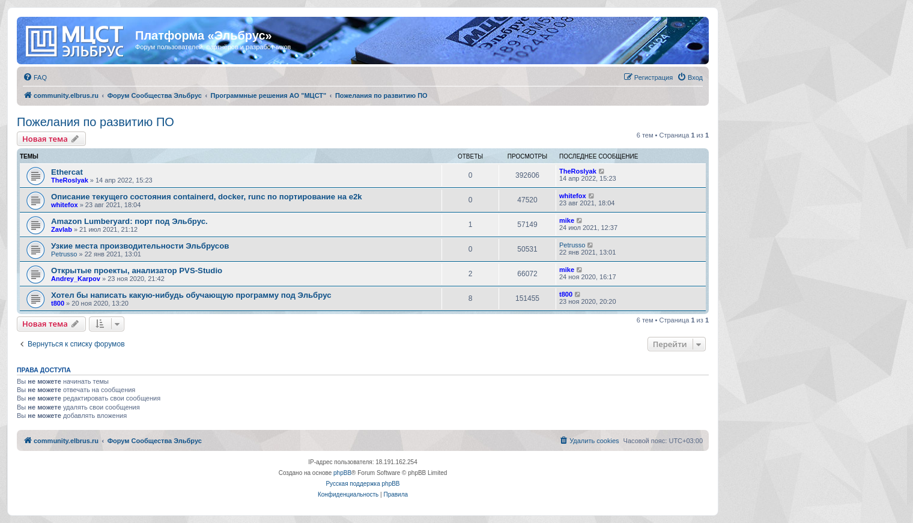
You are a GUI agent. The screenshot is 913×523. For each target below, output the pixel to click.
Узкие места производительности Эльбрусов (140, 245)
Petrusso (64, 254)
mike (566, 220)
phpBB (342, 473)
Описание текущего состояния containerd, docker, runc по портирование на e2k (206, 196)
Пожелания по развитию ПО (95, 121)
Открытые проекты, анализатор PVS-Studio (136, 270)
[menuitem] (35, 77)
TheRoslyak (69, 180)
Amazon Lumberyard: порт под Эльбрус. (129, 221)
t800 (57, 303)
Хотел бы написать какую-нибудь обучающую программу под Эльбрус (191, 295)
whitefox (64, 204)
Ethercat (67, 172)
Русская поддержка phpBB (362, 483)
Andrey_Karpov (75, 278)
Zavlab (61, 229)
